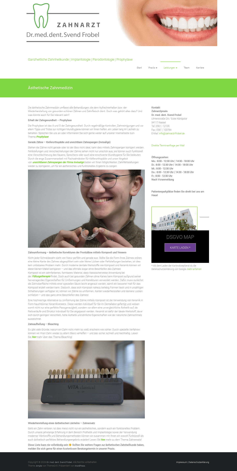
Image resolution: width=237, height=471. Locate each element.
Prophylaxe (42, 136)
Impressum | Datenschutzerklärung (192, 462)
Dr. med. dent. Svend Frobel (48, 54)
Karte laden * (180, 247)
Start (139, 67)
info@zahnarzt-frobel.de (172, 133)
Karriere (200, 67)
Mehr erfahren (194, 269)
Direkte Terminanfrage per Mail (167, 145)
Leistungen (169, 67)
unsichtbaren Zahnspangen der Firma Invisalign (58, 162)
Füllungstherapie (41, 276)
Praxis (151, 67)
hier (34, 337)
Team (186, 67)
